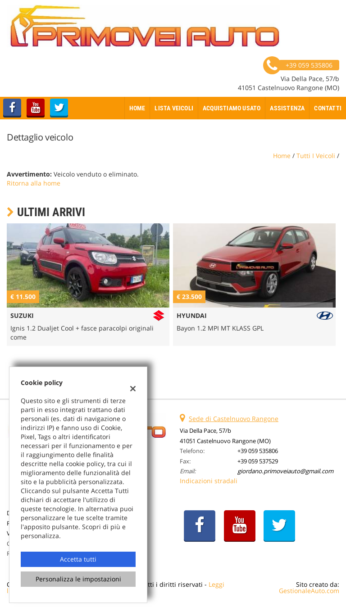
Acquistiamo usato (231, 108)
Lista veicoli (174, 108)
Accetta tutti (78, 559)
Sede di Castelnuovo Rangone (233, 418)
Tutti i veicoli (315, 155)
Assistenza (287, 108)
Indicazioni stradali (208, 480)
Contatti (327, 108)
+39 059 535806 (257, 451)
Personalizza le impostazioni (78, 579)
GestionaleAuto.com (309, 590)
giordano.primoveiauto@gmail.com (285, 471)
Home (137, 108)
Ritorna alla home (33, 183)
